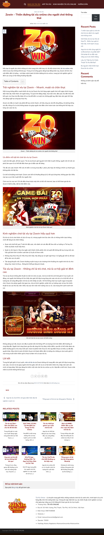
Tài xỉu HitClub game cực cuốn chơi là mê (48, 426)
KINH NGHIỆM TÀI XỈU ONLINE (64, 4)
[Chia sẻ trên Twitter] (35, 376)
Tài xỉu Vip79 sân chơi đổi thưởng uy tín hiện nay (48, 459)
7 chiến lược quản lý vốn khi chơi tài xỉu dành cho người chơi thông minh (90, 33)
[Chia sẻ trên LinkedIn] (45, 376)
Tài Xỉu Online (40, 498)
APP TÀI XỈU (46, 4)
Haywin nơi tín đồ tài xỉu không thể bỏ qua (10, 459)
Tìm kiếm (84, 12)
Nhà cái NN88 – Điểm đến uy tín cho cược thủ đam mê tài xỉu (67, 427)
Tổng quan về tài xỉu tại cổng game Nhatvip (58, 399)
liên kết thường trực (54, 383)
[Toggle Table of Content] (21, 81)
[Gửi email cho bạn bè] (39, 376)
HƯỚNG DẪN (83, 4)
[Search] (25, 4)
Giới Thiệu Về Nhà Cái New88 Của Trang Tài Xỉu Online (29, 427)
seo (47, 23)
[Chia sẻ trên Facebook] (32, 376)
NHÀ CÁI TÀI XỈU (34, 4)
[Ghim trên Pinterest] (42, 376)
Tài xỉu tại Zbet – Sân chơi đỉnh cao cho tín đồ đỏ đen (10, 426)
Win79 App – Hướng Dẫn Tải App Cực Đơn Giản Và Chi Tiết (29, 460)
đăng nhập (15, 487)
